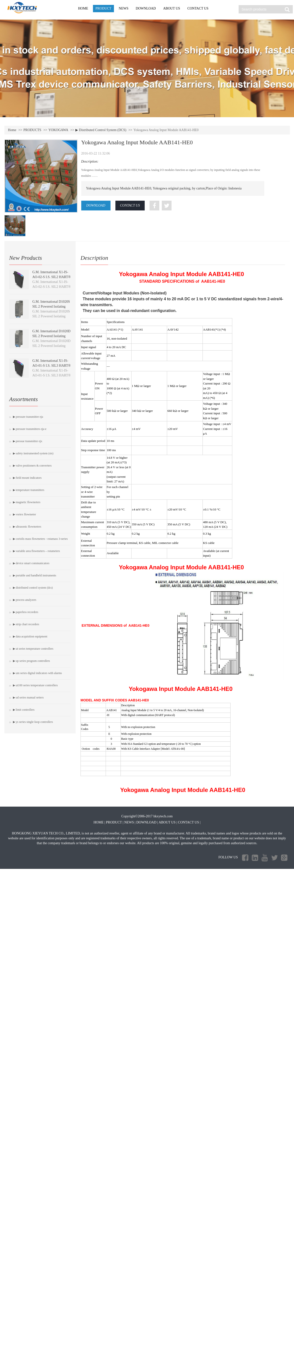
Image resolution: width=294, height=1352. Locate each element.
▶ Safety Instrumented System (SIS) (33, 453)
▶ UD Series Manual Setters (28, 697)
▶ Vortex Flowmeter (24, 514)
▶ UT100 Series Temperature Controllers (35, 685)
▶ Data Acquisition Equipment (30, 636)
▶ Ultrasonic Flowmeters (27, 526)
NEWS (124, 8)
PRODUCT (103, 8)
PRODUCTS (32, 130)
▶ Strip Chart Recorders (26, 624)
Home (12, 130)
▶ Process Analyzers (24, 600)
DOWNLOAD (146, 8)
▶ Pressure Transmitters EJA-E (30, 429)
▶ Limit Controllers (24, 709)
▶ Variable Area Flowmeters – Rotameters (36, 551)
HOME (83, 8)
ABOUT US (171, 8)
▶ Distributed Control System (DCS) (100, 130)
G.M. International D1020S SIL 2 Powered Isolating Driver (51, 306)
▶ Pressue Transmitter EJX (27, 441)
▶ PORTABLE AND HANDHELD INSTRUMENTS (34, 575)
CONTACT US (197, 8)
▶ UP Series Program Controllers (31, 661)
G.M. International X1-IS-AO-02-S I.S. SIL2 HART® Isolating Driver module (51, 277)
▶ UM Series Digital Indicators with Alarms (37, 673)
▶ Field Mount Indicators (27, 477)
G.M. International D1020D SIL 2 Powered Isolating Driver (51, 336)
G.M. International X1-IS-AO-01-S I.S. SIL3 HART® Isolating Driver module (51, 365)
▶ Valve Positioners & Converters (32, 465)
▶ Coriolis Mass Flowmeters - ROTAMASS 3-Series (40, 539)
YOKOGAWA (58, 130)
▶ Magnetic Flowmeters (27, 502)
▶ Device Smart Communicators (31, 563)
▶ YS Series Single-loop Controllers (33, 722)
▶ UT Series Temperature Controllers (33, 648)
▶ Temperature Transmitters (28, 490)
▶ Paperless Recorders (25, 612)
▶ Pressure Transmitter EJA (28, 416)
